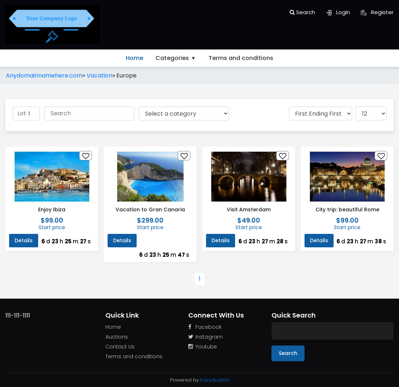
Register (377, 12)
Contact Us (119, 346)
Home (134, 58)
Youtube (202, 346)
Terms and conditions (241, 58)
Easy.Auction (214, 379)
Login (338, 12)
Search (302, 12)
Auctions (116, 336)
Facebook (205, 327)
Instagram (205, 336)
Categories (176, 58)
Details (24, 240)
